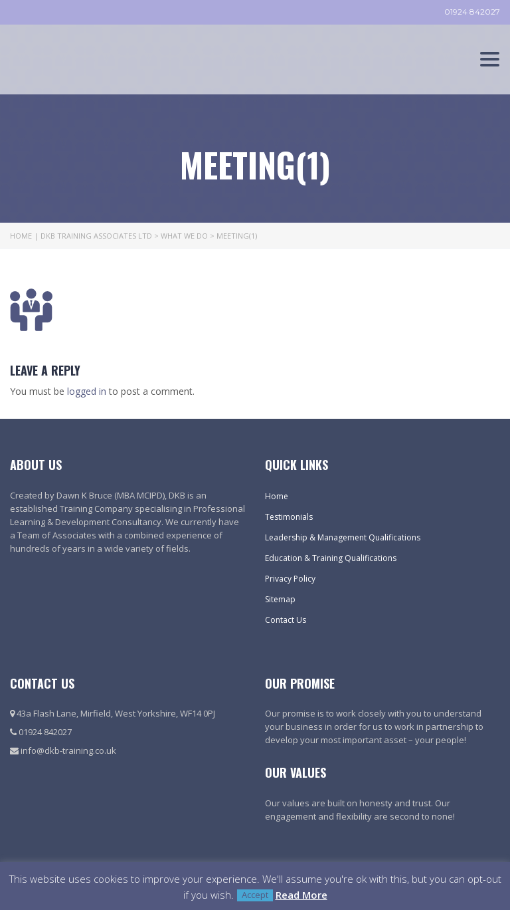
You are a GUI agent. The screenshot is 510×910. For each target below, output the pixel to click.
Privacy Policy (290, 578)
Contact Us (285, 620)
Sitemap (280, 599)
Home (276, 496)
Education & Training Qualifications (330, 558)
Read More (301, 894)
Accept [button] (255, 895)
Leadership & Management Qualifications (342, 537)
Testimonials (289, 516)
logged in (86, 391)
